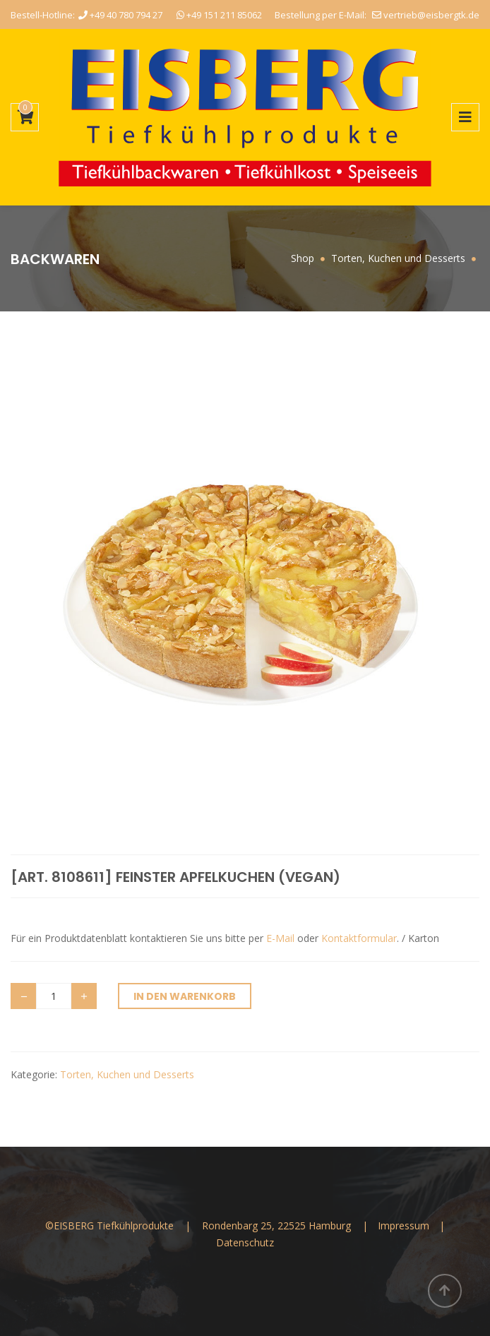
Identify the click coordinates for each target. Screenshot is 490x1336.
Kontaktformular (359, 938)
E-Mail (280, 938)
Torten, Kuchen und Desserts (127, 1074)
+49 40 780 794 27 (120, 14)
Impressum (405, 1225)
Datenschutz (245, 1242)
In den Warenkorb (184, 996)
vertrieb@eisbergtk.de (425, 14)
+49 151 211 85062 (219, 14)
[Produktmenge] (53, 996)
